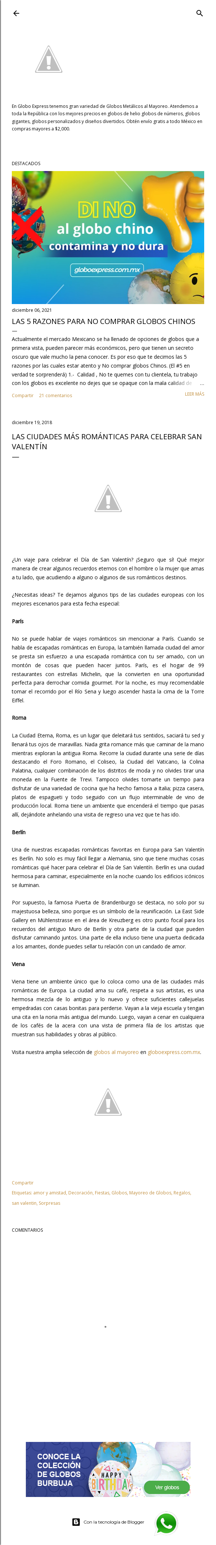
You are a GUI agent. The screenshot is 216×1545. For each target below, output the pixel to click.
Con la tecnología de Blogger (108, 1522)
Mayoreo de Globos (150, 1193)
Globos (119, 1193)
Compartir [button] (23, 395)
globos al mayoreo (116, 1051)
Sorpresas (49, 1203)
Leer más (194, 394)
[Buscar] (199, 11)
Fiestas (102, 1193)
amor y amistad (49, 1193)
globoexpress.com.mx (174, 1051)
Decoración (80, 1193)
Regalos (182, 1193)
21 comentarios (55, 395)
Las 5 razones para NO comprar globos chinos (103, 321)
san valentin (24, 1203)
